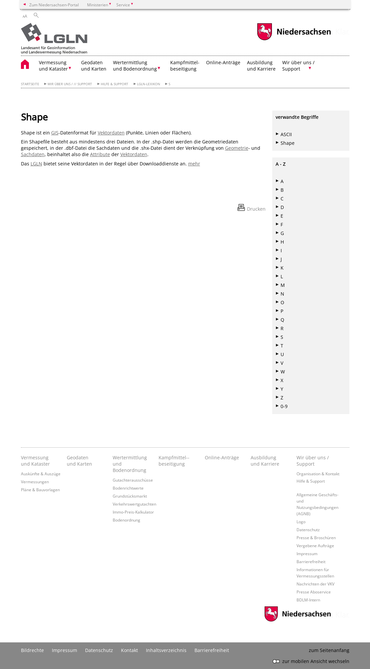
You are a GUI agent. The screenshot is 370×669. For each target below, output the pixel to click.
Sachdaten (33, 154)
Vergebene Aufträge (315, 545)
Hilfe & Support (114, 84)
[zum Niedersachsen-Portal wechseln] (294, 39)
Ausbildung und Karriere (261, 65)
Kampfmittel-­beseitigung (174, 460)
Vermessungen (35, 481)
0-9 (284, 406)
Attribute (100, 154)
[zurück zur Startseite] (54, 39)
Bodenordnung (126, 520)
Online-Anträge (223, 62)
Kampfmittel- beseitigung (184, 65)
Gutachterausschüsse (133, 480)
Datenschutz (308, 529)
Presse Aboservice (314, 591)
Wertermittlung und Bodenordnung (130, 463)
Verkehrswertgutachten (134, 504)
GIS (55, 132)
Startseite (30, 84)
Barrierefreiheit (311, 561)
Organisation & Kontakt (318, 473)
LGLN (36, 163)
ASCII (286, 134)
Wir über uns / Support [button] (298, 65)
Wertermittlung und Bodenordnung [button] (135, 65)
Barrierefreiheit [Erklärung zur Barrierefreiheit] (211, 650)
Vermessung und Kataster (35, 460)
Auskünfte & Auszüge (41, 473)
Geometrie (236, 148)
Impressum (307, 553)
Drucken (256, 209)
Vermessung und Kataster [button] (53, 65)
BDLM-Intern (308, 599)
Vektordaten (111, 132)
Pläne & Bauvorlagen (40, 489)
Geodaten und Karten (93, 65)
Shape (288, 143)
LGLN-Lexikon (148, 84)
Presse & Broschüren (316, 537)
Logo (301, 521)
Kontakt (129, 650)
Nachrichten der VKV (315, 583)
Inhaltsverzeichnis (166, 650)
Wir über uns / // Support (70, 84)
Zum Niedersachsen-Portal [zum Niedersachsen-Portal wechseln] (54, 4)
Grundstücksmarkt (130, 496)
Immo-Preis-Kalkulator (133, 512)
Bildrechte (32, 650)
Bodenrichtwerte (128, 488)
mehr (194, 163)
